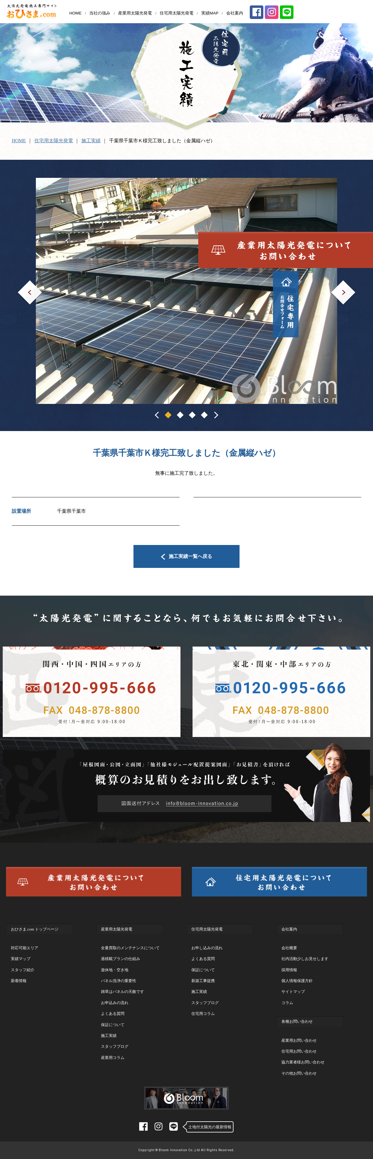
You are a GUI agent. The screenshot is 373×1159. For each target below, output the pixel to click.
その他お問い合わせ (299, 1073)
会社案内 (234, 13)
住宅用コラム (203, 1013)
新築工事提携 (203, 980)
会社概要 (289, 948)
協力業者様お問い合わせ (302, 1062)
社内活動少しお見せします (304, 958)
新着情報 (19, 980)
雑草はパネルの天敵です (122, 991)
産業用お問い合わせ (299, 1040)
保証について (112, 1024)
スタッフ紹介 (22, 970)
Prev (22, 284)
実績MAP (210, 13)
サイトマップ (293, 991)
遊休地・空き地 (114, 970)
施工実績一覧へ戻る (186, 556)
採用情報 (289, 970)
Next (335, 284)
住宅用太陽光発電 (176, 13)
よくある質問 (112, 1013)
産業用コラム (112, 1057)
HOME (75, 13)
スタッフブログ (114, 1046)
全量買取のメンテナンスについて (130, 948)
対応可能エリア (24, 948)
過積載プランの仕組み (120, 958)
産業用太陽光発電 (135, 13)
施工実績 (91, 140)
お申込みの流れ (114, 1002)
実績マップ (20, 958)
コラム (287, 1002)
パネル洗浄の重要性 (118, 980)
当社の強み (99, 13)
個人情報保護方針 (297, 980)
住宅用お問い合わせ (299, 1051)
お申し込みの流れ (207, 948)
